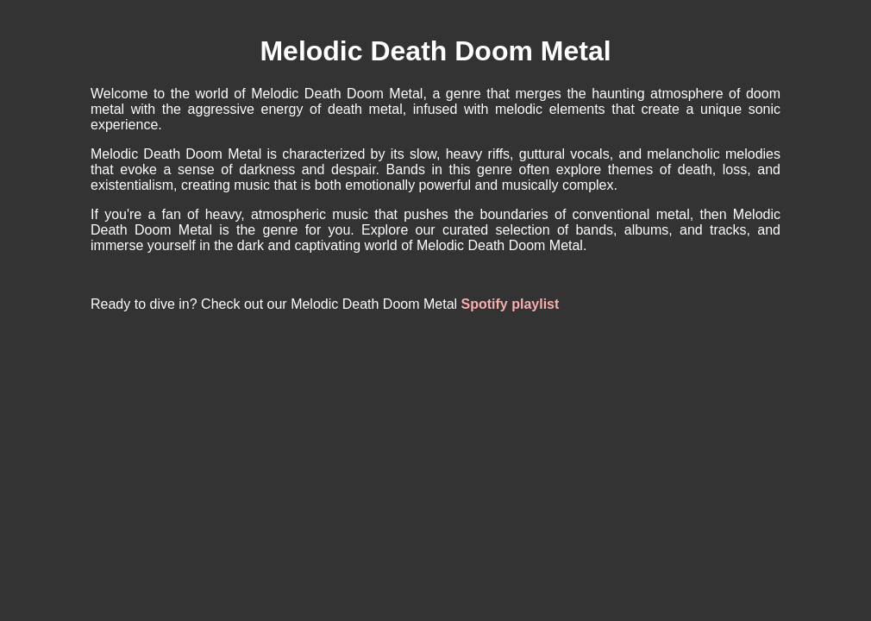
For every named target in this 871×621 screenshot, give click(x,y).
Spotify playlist (510, 304)
